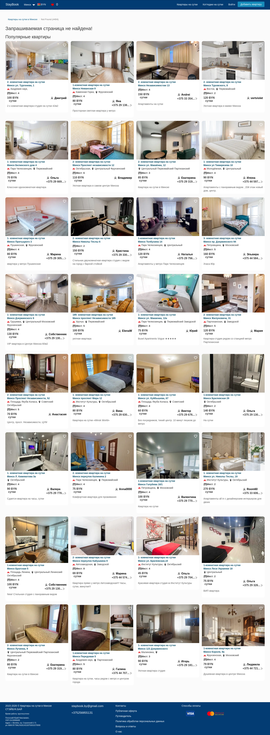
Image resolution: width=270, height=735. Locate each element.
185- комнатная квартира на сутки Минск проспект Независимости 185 (94, 316)
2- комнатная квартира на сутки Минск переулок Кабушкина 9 (91, 559)
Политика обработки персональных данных (140, 721)
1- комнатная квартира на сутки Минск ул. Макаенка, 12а (157, 316)
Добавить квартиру (251, 4)
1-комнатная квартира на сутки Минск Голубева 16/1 (156, 483)
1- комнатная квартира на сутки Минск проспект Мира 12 (91, 396)
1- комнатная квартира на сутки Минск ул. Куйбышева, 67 (157, 396)
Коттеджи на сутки (213, 4)
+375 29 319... (187, 181)
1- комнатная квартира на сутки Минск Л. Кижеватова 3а (26, 475)
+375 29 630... (122, 414)
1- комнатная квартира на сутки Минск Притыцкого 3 (26, 240)
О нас (119, 731)
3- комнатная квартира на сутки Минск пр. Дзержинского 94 (222, 240)
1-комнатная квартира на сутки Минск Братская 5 (25, 567)
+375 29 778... (56, 493)
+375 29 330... (122, 254)
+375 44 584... (253, 258)
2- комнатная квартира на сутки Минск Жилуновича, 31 (222, 316)
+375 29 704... (187, 577)
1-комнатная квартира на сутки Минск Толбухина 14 (156, 240)
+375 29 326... (253, 585)
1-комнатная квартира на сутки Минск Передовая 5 (91, 655)
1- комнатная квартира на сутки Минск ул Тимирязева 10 (222, 163)
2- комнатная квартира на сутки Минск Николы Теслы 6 (91, 240)
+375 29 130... (55, 338)
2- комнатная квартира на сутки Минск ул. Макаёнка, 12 (157, 163)
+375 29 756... (187, 258)
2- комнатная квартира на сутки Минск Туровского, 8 (222, 84)
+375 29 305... (56, 258)
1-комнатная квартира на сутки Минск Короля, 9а (222, 650)
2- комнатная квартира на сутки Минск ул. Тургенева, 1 (26, 84)
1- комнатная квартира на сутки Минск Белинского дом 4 (26, 163)
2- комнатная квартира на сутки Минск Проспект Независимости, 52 (28, 396)
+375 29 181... (187, 665)
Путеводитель (123, 716)
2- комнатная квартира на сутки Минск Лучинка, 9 (26, 647)
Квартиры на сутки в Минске (36, 705)
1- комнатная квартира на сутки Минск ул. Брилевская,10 (157, 559)
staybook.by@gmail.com (87, 706)
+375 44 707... (122, 673)
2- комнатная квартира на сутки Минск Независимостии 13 (157, 84)
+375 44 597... (253, 181)
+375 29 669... (56, 181)
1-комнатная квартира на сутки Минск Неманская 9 (91, 87)
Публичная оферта (126, 711)
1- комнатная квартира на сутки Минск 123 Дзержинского (157, 647)
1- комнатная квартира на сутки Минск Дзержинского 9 (26, 316)
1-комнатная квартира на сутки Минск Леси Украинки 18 (222, 567)
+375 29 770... (187, 500)
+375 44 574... (122, 577)
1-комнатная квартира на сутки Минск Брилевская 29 (222, 396)
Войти (231, 4)
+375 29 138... (122, 105)
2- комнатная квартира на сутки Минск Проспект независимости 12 (93, 163)
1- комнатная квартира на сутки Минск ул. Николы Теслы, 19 (222, 475)
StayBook (12, 4)
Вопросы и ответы (126, 726)
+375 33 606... (253, 493)
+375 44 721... (253, 668)
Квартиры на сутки (187, 4)
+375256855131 (82, 712)
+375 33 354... (187, 98)
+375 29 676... (187, 414)
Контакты (121, 705)
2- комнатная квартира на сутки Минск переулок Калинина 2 (91, 475)
